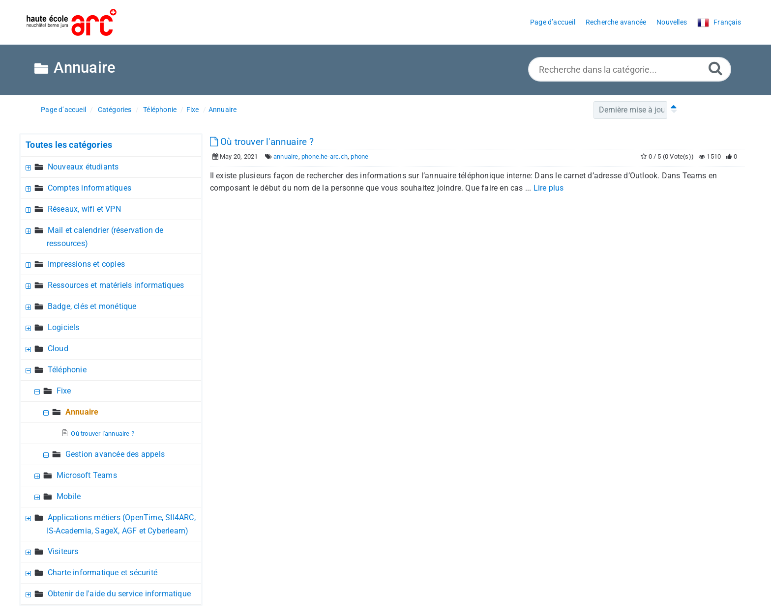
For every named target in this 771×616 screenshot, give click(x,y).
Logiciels (64, 327)
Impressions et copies (86, 264)
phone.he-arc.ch (324, 156)
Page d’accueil (63, 109)
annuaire (285, 156)
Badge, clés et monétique (92, 306)
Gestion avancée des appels (115, 454)
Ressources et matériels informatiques (116, 285)
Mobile (69, 496)
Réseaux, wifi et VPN (84, 209)
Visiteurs (63, 551)
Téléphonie (160, 109)
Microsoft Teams (87, 475)
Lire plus (549, 188)
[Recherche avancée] (715, 68)
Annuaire (222, 109)
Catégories (115, 109)
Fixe (192, 109)
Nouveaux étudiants (83, 166)
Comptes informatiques (89, 188)
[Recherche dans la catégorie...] (629, 69)
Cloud (58, 348)
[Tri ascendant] (671, 109)
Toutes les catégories (69, 145)
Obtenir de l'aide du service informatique (119, 593)
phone (359, 156)
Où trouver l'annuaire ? (102, 433)
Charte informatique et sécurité (102, 572)
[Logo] (72, 22)
